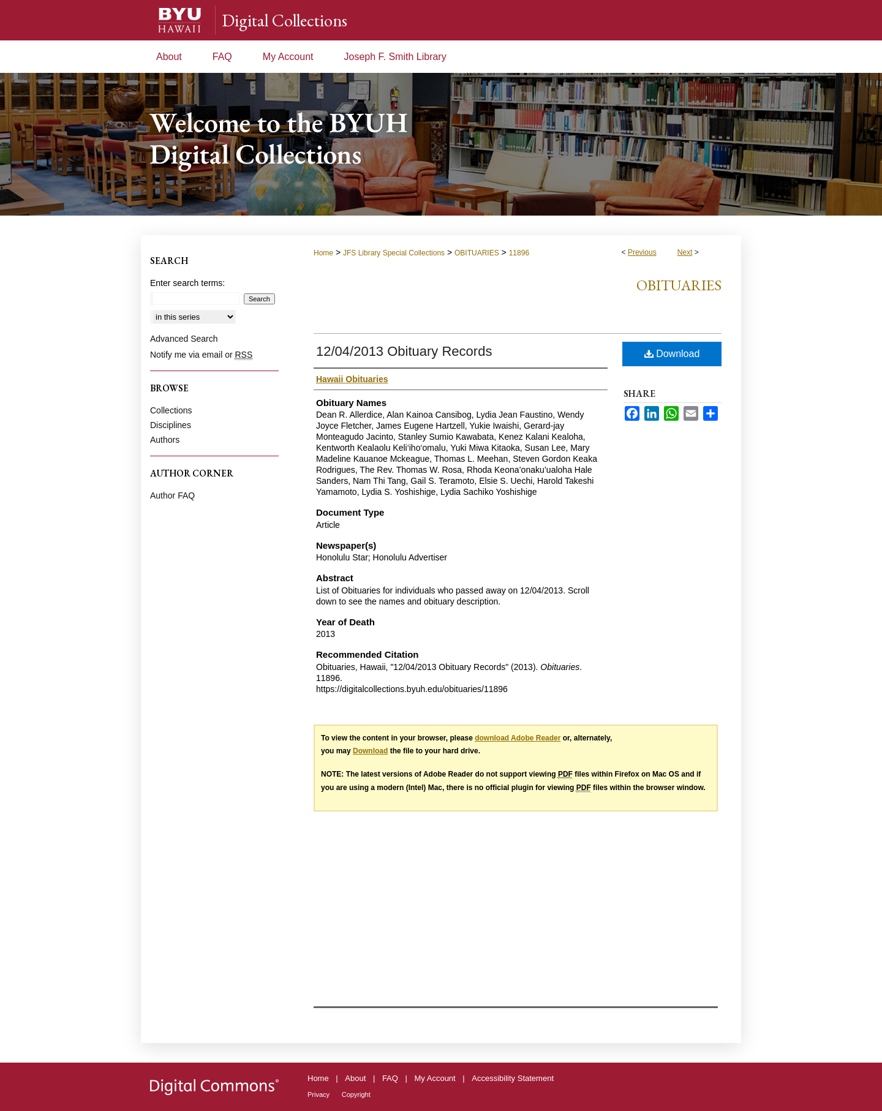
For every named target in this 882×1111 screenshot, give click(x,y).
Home (323, 253)
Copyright (356, 1094)
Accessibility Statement (513, 1078)
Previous (642, 252)
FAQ (390, 1078)
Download (672, 353)
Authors (164, 440)
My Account (435, 1078)
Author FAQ (172, 495)
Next (685, 252)
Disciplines (170, 425)
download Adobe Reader (517, 738)
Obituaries (679, 285)
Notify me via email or (201, 355)
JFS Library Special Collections (394, 253)
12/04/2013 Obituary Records (404, 351)
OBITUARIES (476, 253)
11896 (519, 253)
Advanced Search (184, 339)
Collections (171, 410)
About (355, 1078)
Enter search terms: (187, 283)
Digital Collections (284, 20)
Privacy (318, 1094)
